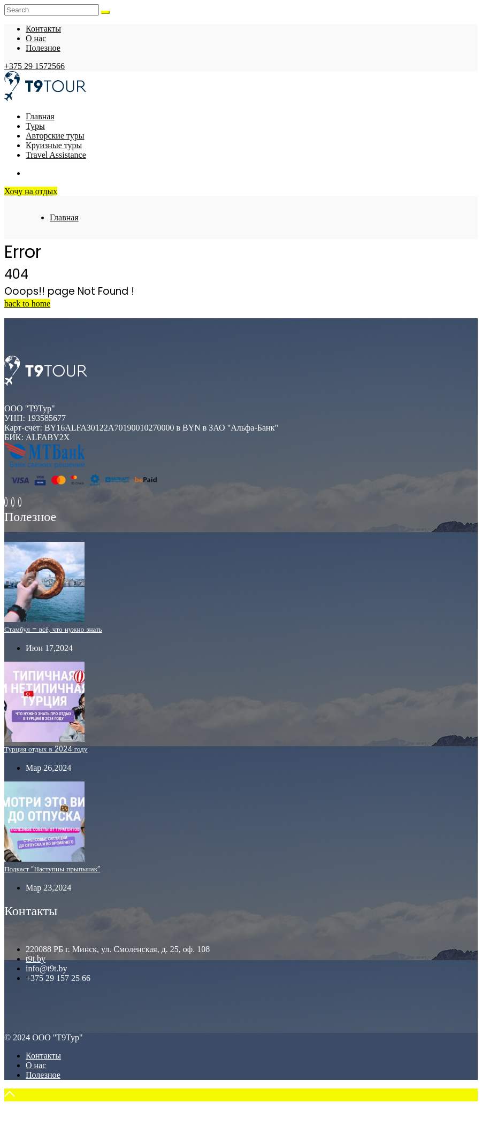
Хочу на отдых (30, 191)
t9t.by (35, 958)
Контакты (43, 28)
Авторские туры (55, 135)
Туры (35, 126)
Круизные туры (54, 145)
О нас (36, 38)
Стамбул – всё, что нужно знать (53, 629)
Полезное (43, 47)
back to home (27, 303)
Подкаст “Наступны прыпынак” (52, 869)
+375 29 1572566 (34, 66)
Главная (40, 116)
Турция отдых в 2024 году (45, 749)
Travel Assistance (56, 154)
